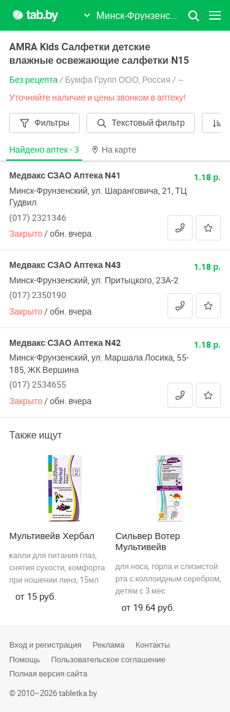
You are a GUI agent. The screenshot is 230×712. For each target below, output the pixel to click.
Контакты (153, 644)
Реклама (109, 644)
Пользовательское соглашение (108, 659)
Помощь (24, 659)
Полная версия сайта (48, 673)
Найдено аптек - (44, 149)
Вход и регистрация (45, 644)
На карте (114, 149)
